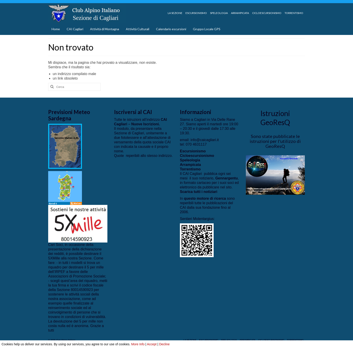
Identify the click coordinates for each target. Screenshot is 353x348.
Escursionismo (193, 151)
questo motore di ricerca (205, 198)
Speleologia (190, 160)
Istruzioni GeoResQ (275, 118)
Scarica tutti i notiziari (198, 192)
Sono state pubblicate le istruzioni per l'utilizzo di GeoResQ (275, 141)
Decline (164, 344)
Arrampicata (190, 165)
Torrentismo (190, 169)
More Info (138, 344)
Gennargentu (226, 178)
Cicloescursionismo (197, 156)
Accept (152, 344)
